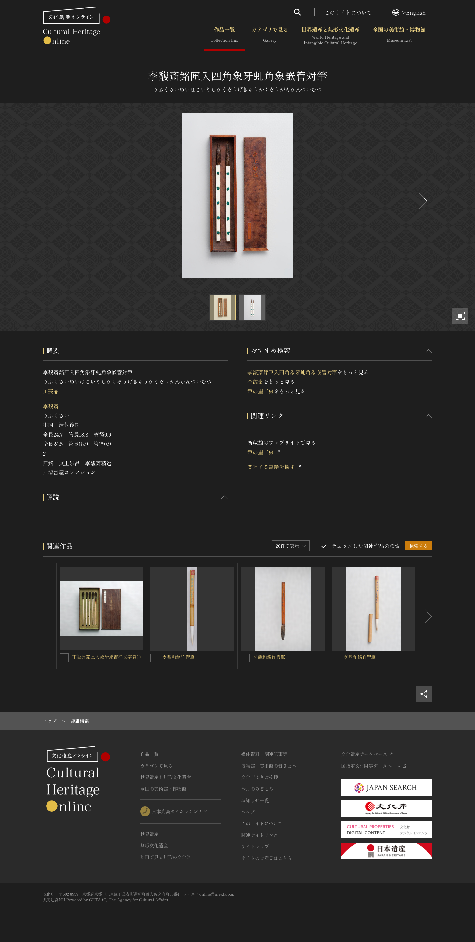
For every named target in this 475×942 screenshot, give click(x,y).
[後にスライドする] (422, 201)
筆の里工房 (260, 391)
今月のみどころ (257, 788)
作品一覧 (224, 35)
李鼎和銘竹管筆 (178, 657)
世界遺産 (149, 834)
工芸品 (51, 391)
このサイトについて (348, 12)
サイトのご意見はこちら (266, 858)
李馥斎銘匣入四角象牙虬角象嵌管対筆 (292, 372)
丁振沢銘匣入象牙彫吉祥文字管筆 (106, 656)
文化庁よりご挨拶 (259, 777)
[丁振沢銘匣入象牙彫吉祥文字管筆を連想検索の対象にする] (64, 657)
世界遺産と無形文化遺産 (330, 35)
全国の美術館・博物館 (399, 35)
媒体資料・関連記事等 (264, 754)
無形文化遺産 (154, 845)
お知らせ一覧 (255, 800)
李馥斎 (51, 406)
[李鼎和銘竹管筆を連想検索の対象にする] (154, 658)
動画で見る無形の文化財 (165, 857)
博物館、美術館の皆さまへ (269, 765)
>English (409, 12)
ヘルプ (248, 811)
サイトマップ (255, 846)
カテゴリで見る (269, 35)
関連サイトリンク (259, 835)
